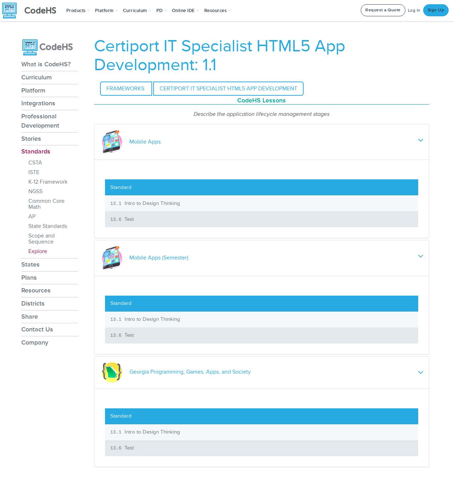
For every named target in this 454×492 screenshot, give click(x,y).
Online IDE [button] (185, 10)
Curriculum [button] (137, 10)
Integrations (38, 103)
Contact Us (37, 329)
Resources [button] (217, 10)
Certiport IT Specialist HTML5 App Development (228, 88)
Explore (37, 251)
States (30, 264)
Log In (414, 10)
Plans (29, 277)
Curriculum (36, 77)
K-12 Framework (47, 181)
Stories (31, 138)
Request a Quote (383, 10)
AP (31, 216)
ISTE (33, 172)
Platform (33, 90)
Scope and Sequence (41, 238)
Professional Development (40, 120)
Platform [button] (106, 10)
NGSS (35, 191)
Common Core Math (46, 204)
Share (29, 316)
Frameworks (126, 88)
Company (34, 342)
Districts (33, 303)
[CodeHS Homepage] (32, 10)
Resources (36, 290)
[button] (78, 10)
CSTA (35, 162)
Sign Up (436, 10)
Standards (35, 151)
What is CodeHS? (46, 64)
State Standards (47, 226)
